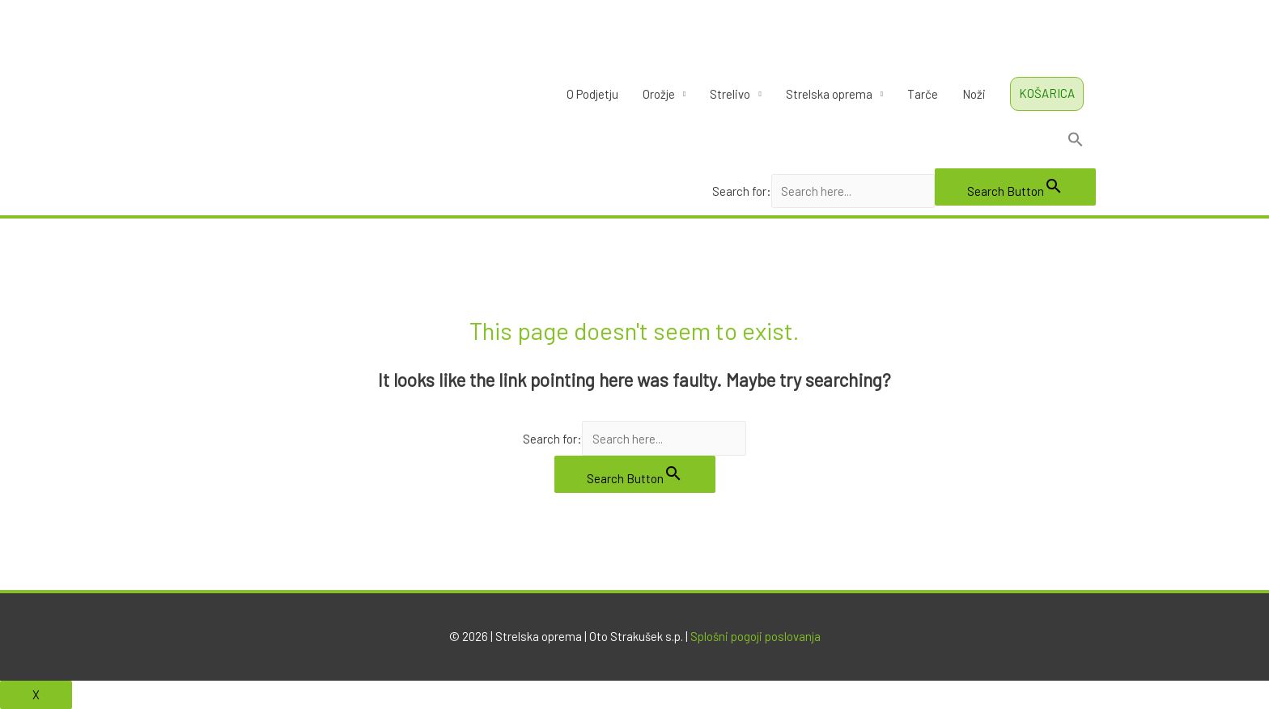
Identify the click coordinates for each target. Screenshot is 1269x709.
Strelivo (730, 94)
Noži (974, 94)
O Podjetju (592, 94)
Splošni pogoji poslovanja (755, 636)
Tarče (922, 94)
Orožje (659, 94)
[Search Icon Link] (904, 142)
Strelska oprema (829, 94)
